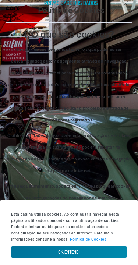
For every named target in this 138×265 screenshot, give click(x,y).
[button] (69, 252)
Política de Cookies (88, 239)
